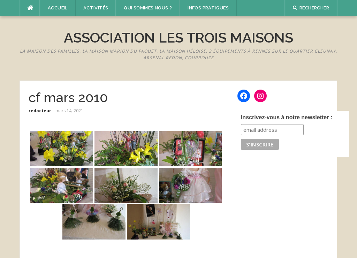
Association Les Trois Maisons (178, 37)
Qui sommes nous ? (148, 7)
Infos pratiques (208, 7)
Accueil (58, 7)
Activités (95, 7)
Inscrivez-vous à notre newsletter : (286, 117)
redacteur (40, 111)
